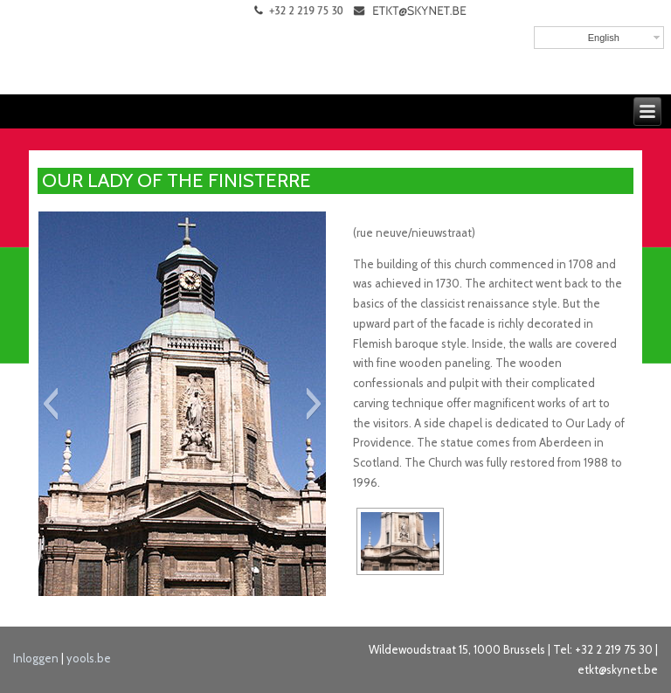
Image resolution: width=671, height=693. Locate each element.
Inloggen (36, 658)
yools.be (88, 658)
